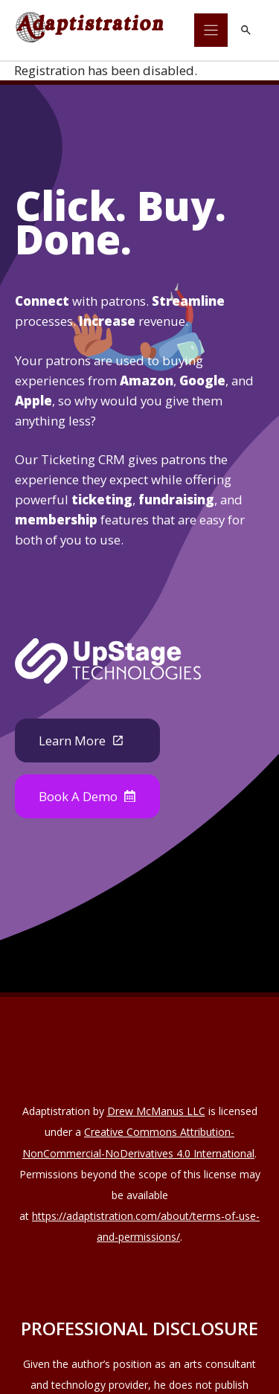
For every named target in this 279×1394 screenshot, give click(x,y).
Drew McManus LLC (156, 1111)
